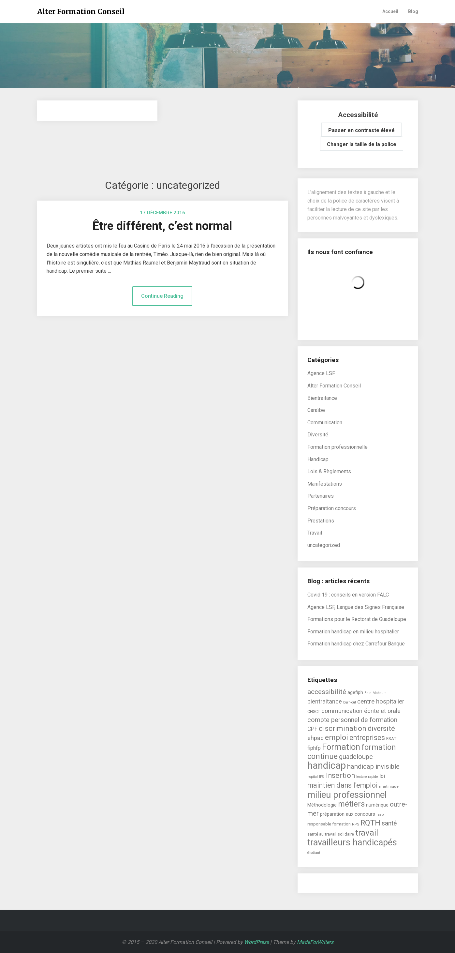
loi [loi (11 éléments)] (382, 776)
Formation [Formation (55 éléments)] (341, 747)
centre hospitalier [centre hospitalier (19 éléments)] (380, 701)
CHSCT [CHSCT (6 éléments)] (313, 711)
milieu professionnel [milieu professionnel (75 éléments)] (347, 795)
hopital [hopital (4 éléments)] (312, 777)
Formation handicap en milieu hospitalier (353, 631)
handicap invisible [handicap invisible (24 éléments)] (373, 766)
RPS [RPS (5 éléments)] (355, 824)
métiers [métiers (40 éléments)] (351, 804)
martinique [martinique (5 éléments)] (389, 786)
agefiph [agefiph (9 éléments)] (355, 692)
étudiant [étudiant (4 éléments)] (313, 853)
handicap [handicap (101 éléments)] (326, 765)
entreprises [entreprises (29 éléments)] (367, 738)
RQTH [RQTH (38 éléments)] (370, 822)
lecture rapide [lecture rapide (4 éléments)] (367, 777)
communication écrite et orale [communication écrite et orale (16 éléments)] (361, 710)
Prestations (320, 521)
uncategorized (323, 545)
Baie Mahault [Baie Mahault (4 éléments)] (375, 693)
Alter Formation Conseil (81, 11)
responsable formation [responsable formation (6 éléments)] (329, 824)
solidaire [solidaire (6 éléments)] (346, 834)
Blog (413, 11)
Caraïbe (316, 410)
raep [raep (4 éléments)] (380, 814)
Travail (314, 533)
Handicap (318, 459)
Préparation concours (331, 508)
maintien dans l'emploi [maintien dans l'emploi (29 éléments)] (342, 785)
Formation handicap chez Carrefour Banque (356, 644)
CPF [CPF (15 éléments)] (312, 728)
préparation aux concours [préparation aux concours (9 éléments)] (347, 814)
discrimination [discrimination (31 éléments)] (342, 728)
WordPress (256, 942)
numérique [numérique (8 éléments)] (377, 805)
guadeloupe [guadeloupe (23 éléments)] (356, 757)
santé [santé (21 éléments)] (389, 823)
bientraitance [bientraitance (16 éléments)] (324, 701)
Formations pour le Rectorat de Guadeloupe (356, 619)
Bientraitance (322, 398)
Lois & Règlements (329, 471)
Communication (324, 422)
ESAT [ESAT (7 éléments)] (391, 738)
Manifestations (324, 484)
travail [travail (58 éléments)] (366, 833)
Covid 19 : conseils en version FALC (348, 595)
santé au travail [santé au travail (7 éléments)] (321, 834)
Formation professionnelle (337, 447)
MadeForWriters (315, 942)
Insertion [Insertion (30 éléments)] (340, 775)
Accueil (390, 11)
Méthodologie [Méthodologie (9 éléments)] (322, 805)
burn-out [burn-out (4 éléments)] (349, 702)
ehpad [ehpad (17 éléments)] (315, 738)
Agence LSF (321, 373)
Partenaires (320, 496)
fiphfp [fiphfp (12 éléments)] (314, 748)
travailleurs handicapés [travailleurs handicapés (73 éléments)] (352, 842)
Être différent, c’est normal (162, 226)
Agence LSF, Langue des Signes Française (355, 607)
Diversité (317, 434)
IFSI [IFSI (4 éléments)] (322, 777)
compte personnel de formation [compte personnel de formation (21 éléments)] (352, 720)
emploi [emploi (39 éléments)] (336, 737)
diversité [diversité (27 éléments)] (381, 728)
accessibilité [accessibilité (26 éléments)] (326, 692)
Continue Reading (162, 296)
